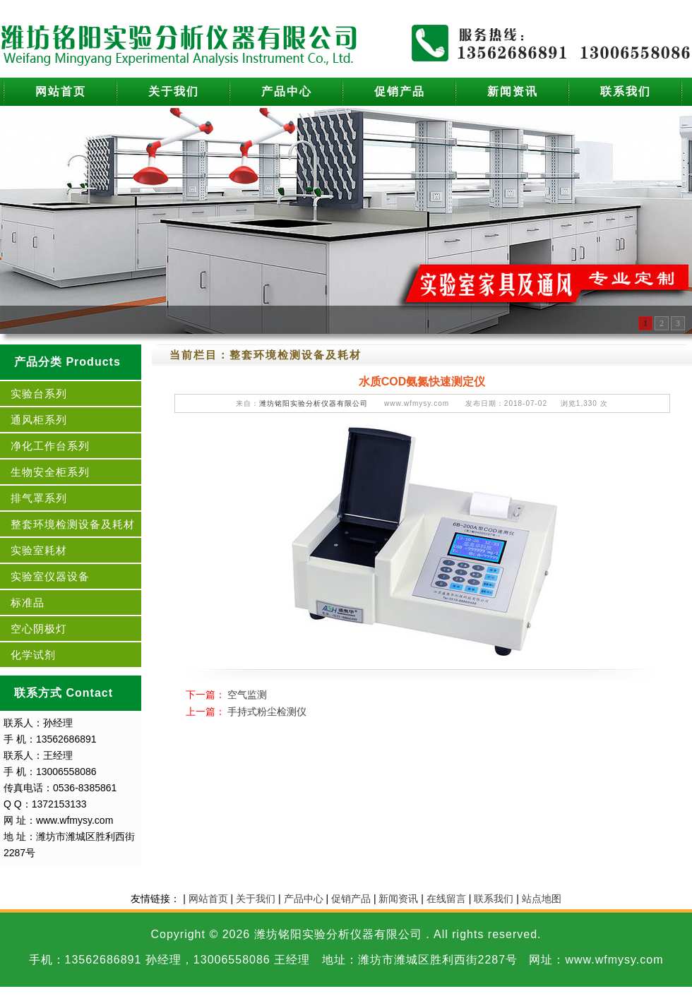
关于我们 (173, 91)
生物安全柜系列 (50, 472)
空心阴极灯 (39, 629)
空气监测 (247, 694)
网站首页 (60, 91)
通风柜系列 (39, 420)
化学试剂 (33, 655)
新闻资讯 (512, 91)
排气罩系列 (39, 498)
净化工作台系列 (50, 446)
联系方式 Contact (63, 693)
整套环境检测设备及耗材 (73, 524)
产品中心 (286, 91)
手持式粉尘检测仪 (266, 711)
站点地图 (541, 898)
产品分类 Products (67, 362)
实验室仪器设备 (50, 576)
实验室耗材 (39, 550)
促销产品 (399, 91)
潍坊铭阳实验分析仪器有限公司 (313, 403)
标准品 (27, 602)
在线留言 (446, 898)
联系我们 (625, 91)
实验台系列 (39, 394)
